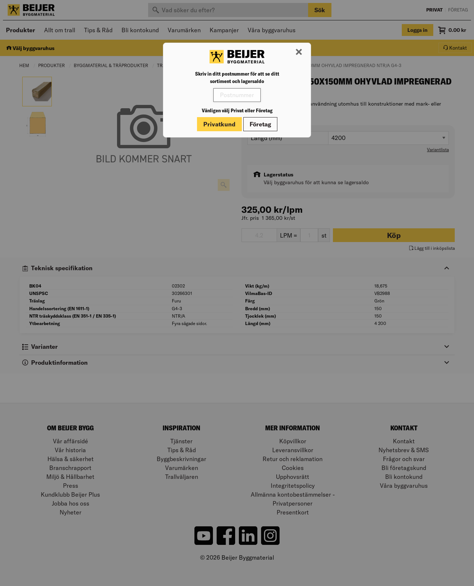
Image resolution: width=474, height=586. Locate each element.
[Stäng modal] (299, 52)
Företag (260, 124)
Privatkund (219, 124)
